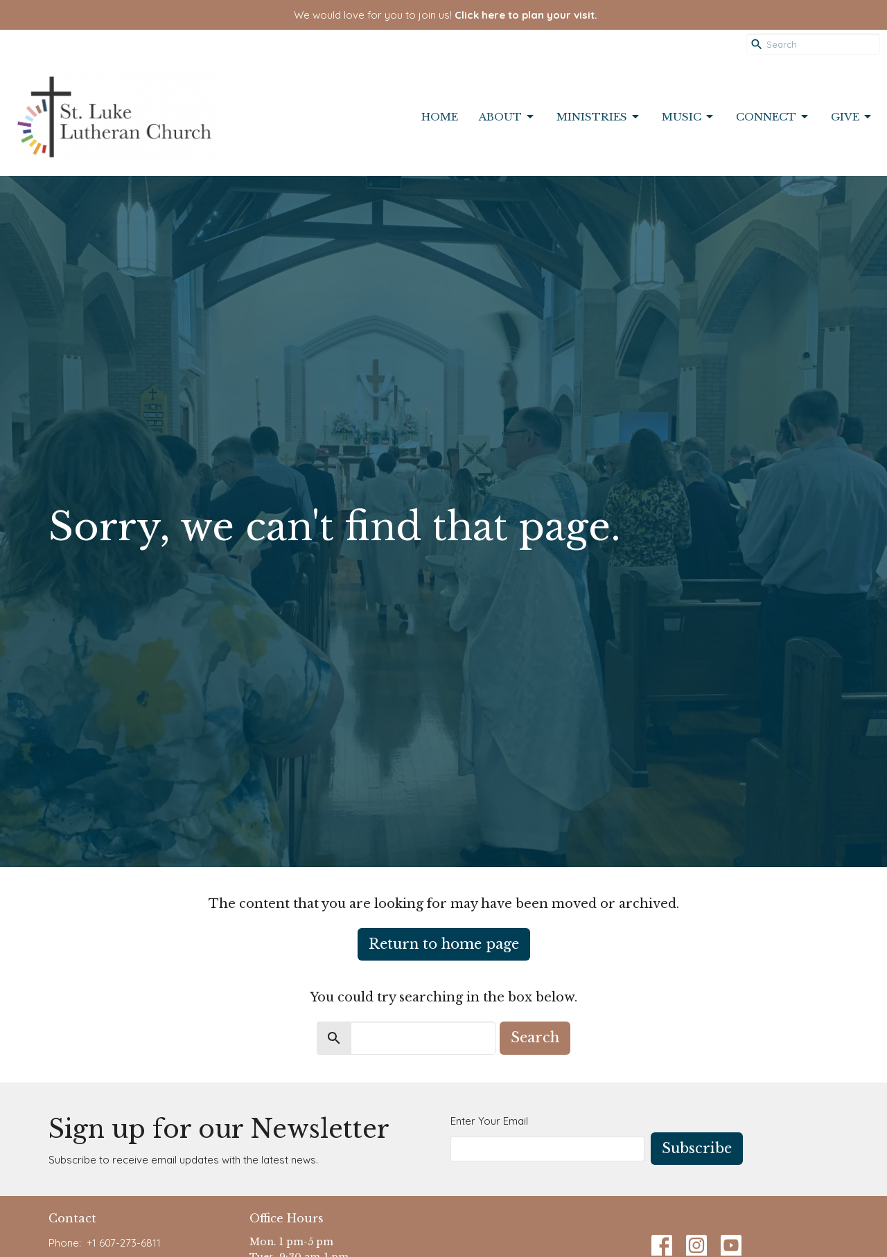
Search (535, 1037)
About (507, 117)
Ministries (598, 117)
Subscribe (697, 1148)
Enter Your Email (489, 1120)
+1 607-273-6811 (124, 1242)
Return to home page (444, 944)
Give (852, 117)
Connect (773, 117)
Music (688, 117)
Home (439, 116)
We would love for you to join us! (445, 14)
